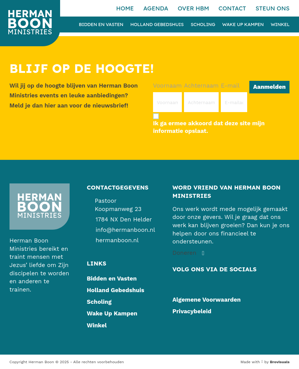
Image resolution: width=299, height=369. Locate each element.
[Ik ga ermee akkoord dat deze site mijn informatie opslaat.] (221, 123)
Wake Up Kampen (243, 24)
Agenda (155, 8)
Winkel (280, 24)
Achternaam (201, 85)
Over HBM (193, 8)
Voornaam (167, 85)
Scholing (203, 24)
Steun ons (272, 8)
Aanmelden (269, 86)
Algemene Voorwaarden (206, 299)
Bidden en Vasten (101, 24)
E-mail (230, 85)
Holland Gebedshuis (157, 24)
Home (125, 8)
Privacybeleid (191, 311)
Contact (232, 8)
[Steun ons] (189, 253)
